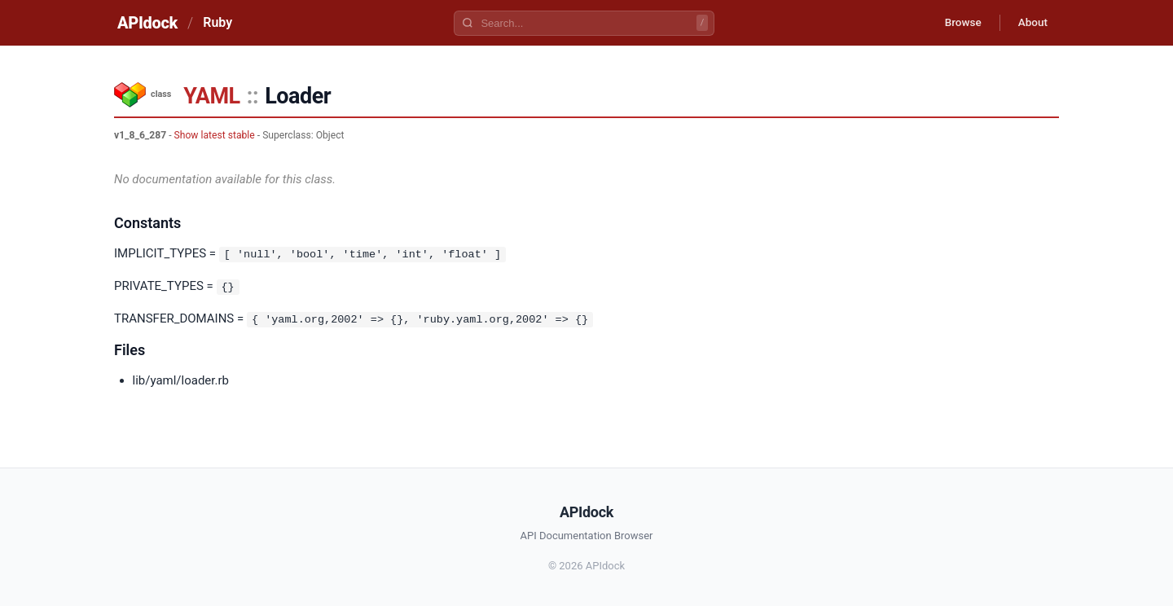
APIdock (147, 23)
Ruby (217, 22)
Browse (957, 22)
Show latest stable (214, 135)
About (1030, 22)
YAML (211, 96)
